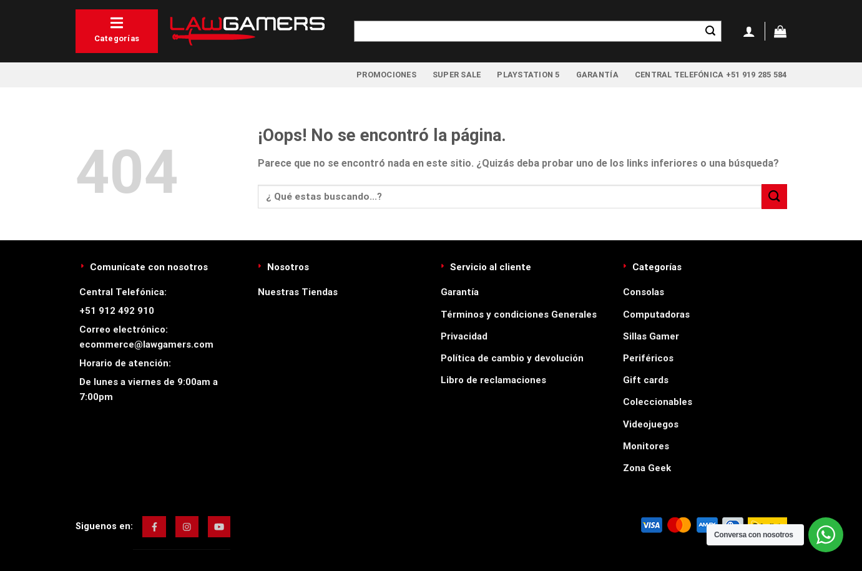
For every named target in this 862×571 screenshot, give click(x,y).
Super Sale (457, 74)
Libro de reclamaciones (493, 380)
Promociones (386, 74)
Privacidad (464, 336)
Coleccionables (657, 402)
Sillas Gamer (651, 336)
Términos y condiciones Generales (519, 314)
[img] (154, 526)
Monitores (646, 446)
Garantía (597, 74)
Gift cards (646, 380)
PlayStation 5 (528, 74)
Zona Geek (647, 468)
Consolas (643, 292)
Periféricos (648, 358)
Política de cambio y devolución (512, 358)
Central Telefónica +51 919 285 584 (711, 74)
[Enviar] (710, 31)
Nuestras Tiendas (298, 292)
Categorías (117, 29)
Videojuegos (650, 424)
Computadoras (656, 314)
